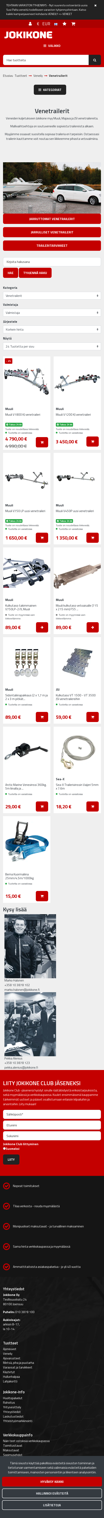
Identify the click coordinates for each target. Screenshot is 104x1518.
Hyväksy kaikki (52, 1481)
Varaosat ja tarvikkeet (17, 1367)
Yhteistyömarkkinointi (17, 1421)
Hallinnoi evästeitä (52, 1493)
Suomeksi (12, 1149)
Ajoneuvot (9, 1349)
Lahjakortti (10, 1381)
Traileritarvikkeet (52, 245)
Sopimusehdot (12, 1455)
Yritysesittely (12, 1407)
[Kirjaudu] (31, 23)
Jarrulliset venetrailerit (52, 232)
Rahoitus (9, 1402)
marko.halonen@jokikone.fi (22, 989)
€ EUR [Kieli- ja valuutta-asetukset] (47, 23)
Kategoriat (50, 89)
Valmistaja (10, 305)
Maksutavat (11, 1450)
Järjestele (10, 321)
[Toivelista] (65, 23)
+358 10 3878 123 (17, 1062)
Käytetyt (9, 1372)
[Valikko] (52, 46)
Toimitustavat (12, 1445)
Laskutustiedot (13, 1416)
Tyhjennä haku (35, 272)
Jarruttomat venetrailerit (52, 218)
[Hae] (46, 60)
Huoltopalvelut (12, 1398)
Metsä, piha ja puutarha (18, 1362)
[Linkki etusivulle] (28, 35)
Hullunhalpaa (11, 1376)
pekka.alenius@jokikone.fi (21, 1067)
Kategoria (10, 288)
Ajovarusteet (11, 1358)
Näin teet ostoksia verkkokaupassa (26, 1441)
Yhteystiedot (12, 1411)
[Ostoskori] (73, 23)
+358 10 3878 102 (17, 985)
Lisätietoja (52, 1505)
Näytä (7, 338)
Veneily (7, 1353)
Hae (11, 272)
